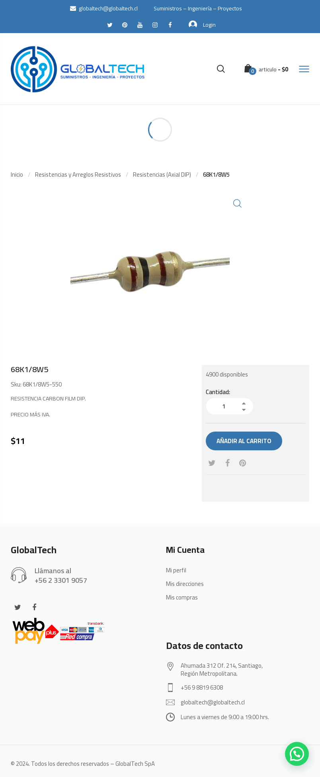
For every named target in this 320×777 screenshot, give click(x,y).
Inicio (17, 174)
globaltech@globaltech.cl (104, 8)
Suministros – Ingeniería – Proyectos (198, 8)
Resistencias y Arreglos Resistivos (78, 174)
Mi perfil (176, 570)
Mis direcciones (185, 584)
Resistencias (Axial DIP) (162, 174)
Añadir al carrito (244, 441)
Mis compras (182, 597)
